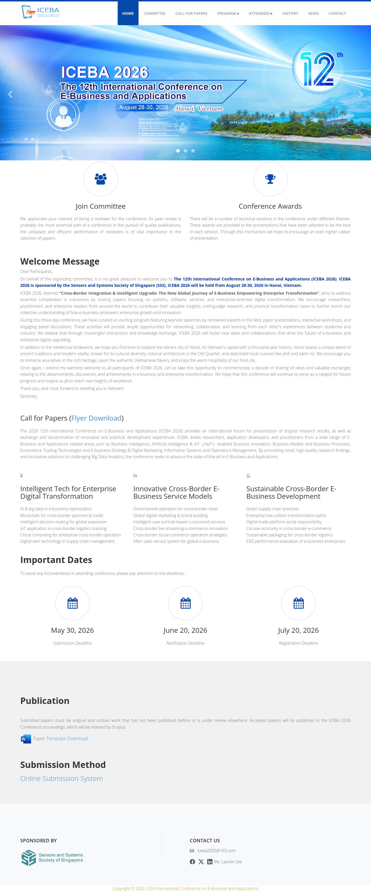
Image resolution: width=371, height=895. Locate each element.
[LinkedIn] (224, 862)
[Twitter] (201, 862)
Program (228, 13)
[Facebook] (192, 862)
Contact (337, 13)
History (290, 13)
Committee (155, 13)
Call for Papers (191, 13)
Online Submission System (62, 778)
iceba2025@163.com (216, 850)
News (313, 13)
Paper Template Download (60, 738)
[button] (9, 92)
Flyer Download (96, 418)
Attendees (261, 13)
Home (128, 13)
